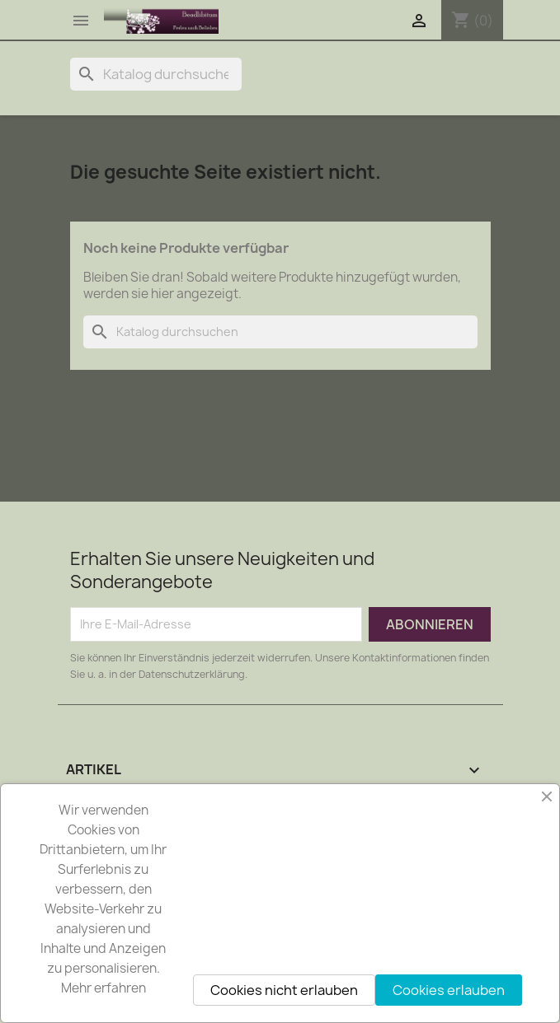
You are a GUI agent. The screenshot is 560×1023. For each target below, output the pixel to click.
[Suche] (156, 74)
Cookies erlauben (449, 990)
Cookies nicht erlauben (284, 990)
